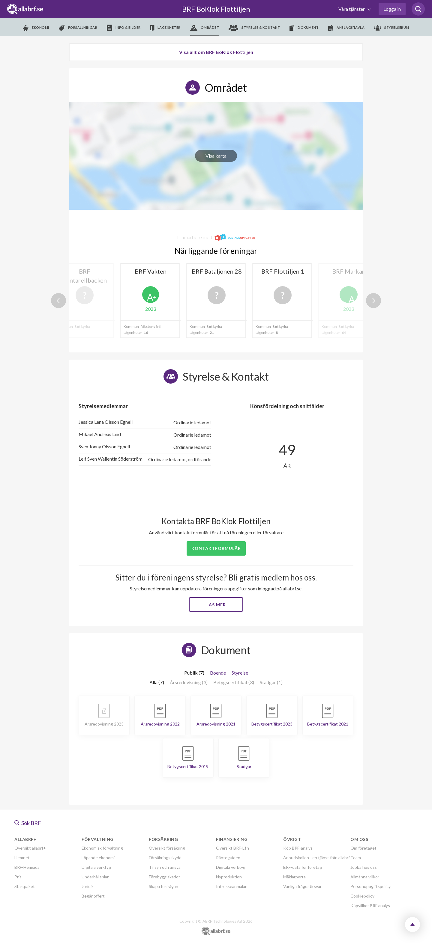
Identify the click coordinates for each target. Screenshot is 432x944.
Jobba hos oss (363, 867)
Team (355, 857)
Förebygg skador (164, 876)
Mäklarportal (295, 876)
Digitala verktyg (96, 867)
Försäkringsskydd (165, 857)
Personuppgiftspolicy (370, 886)
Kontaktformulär (216, 548)
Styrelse (240, 672)
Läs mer (216, 604)
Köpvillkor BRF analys (370, 905)
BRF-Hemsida (27, 867)
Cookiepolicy (362, 895)
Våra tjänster (352, 9)
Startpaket (24, 886)
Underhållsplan (96, 876)
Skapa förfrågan (163, 886)
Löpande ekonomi (98, 857)
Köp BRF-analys (298, 847)
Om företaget (363, 847)
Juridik (88, 886)
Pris (18, 876)
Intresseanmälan (232, 886)
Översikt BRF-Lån (232, 847)
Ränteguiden (228, 857)
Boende (218, 672)
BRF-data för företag (302, 867)
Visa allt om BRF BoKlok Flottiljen (216, 52)
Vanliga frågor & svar (302, 886)
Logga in (392, 9)
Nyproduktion (229, 876)
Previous (58, 300)
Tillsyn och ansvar (165, 867)
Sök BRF (27, 823)
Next (373, 300)
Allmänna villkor (364, 876)
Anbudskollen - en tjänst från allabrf (316, 857)
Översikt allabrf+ (30, 847)
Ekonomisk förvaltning (102, 847)
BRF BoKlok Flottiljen (216, 8)
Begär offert (93, 895)
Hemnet (22, 857)
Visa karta (216, 156)
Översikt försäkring (167, 847)
